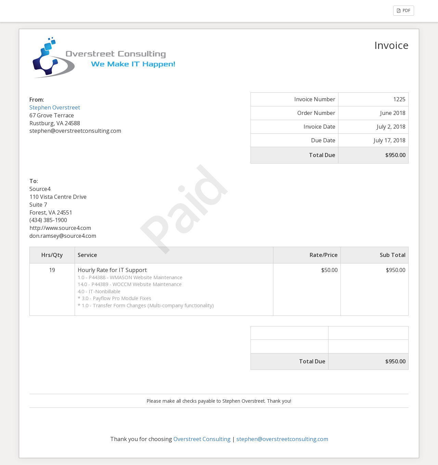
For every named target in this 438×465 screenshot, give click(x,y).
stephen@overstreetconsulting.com (282, 439)
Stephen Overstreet (54, 107)
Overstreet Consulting (202, 439)
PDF (403, 10)
